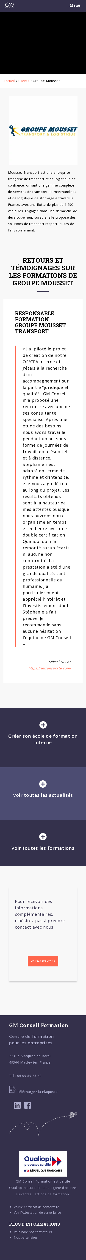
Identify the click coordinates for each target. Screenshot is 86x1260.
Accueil (9, 81)
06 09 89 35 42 (29, 1075)
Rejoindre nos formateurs (33, 1232)
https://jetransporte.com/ (49, 668)
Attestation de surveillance (41, 1212)
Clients (23, 81)
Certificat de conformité (41, 1207)
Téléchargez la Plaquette (33, 1091)
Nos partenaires (26, 1237)
